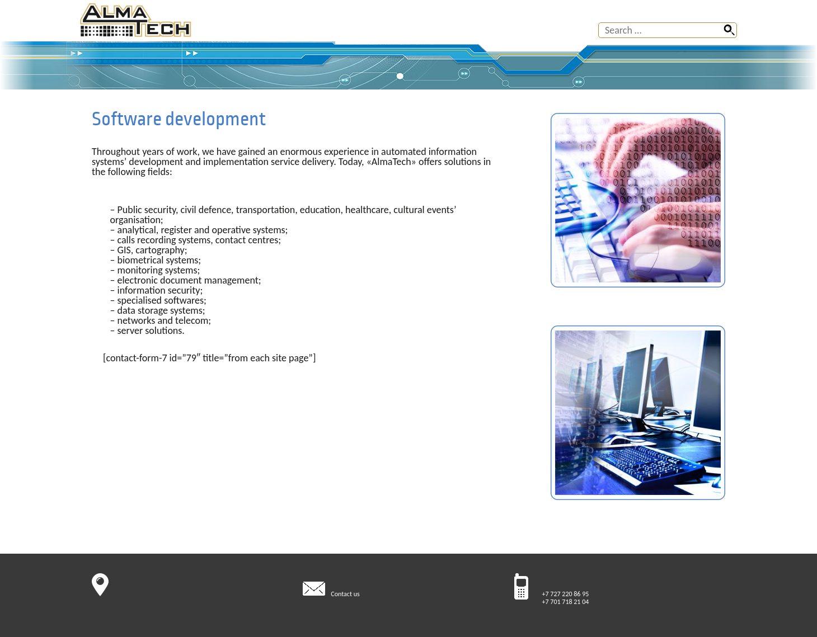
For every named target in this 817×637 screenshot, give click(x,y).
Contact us (345, 594)
